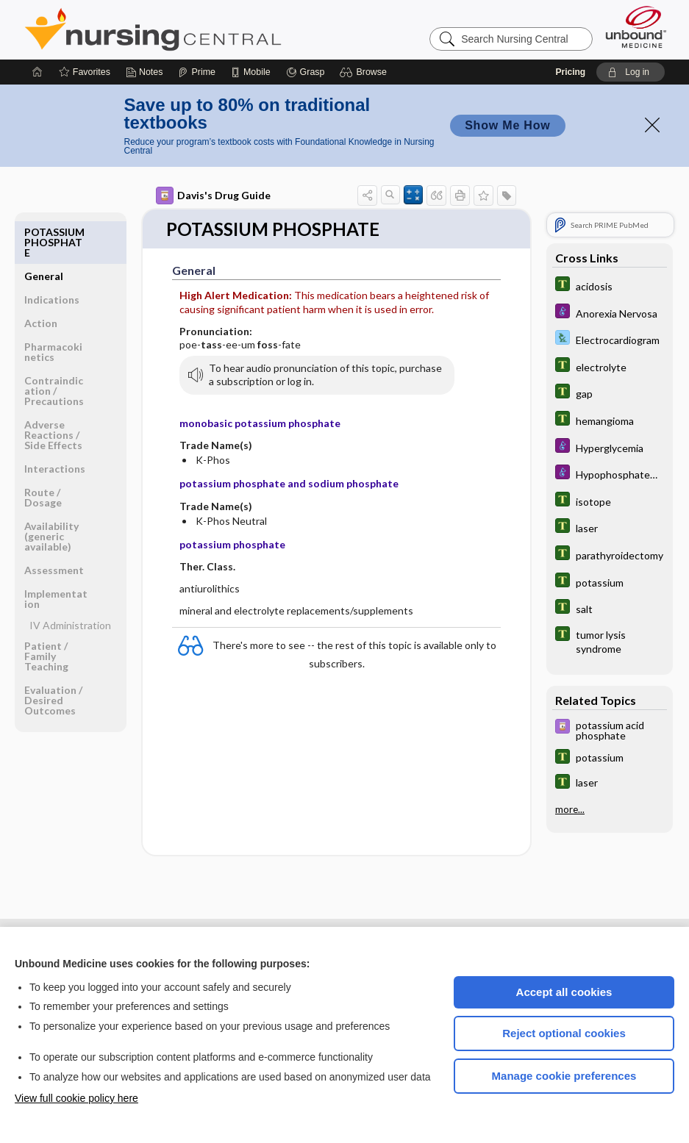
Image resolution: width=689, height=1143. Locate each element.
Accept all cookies (564, 992)
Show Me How (507, 125)
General (43, 232)
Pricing (571, 72)
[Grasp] (305, 72)
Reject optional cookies (564, 1033)
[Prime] (196, 72)
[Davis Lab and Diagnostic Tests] (609, 339)
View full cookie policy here (76, 1098)
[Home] (37, 72)
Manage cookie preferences (564, 1075)
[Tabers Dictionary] (609, 285)
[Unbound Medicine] (636, 27)
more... (570, 809)
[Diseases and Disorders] (609, 312)
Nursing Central (208, 29)
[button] (365, 72)
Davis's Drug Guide (213, 195)
